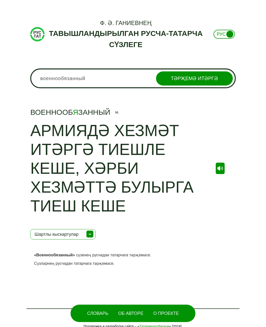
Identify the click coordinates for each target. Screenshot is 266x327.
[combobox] (133, 78)
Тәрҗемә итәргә (194, 78)
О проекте (166, 313)
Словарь (97, 313)
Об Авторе (130, 313)
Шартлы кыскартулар (56, 234)
